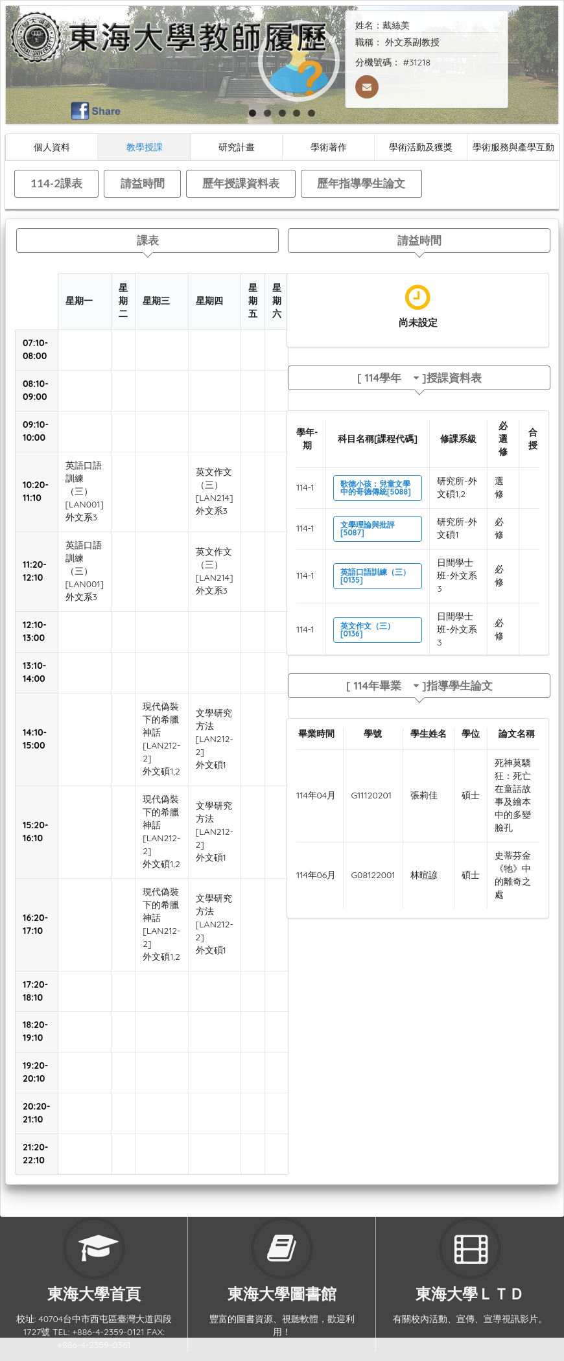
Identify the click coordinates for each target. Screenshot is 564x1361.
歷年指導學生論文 (361, 183)
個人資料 (52, 146)
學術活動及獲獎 (420, 146)
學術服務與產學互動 (513, 146)
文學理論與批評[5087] (367, 528)
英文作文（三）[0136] (367, 629)
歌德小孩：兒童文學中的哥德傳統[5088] (375, 487)
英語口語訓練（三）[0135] (375, 576)
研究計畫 (236, 146)
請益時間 (143, 183)
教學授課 (144, 146)
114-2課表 (56, 183)
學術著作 (329, 146)
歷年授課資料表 (240, 183)
